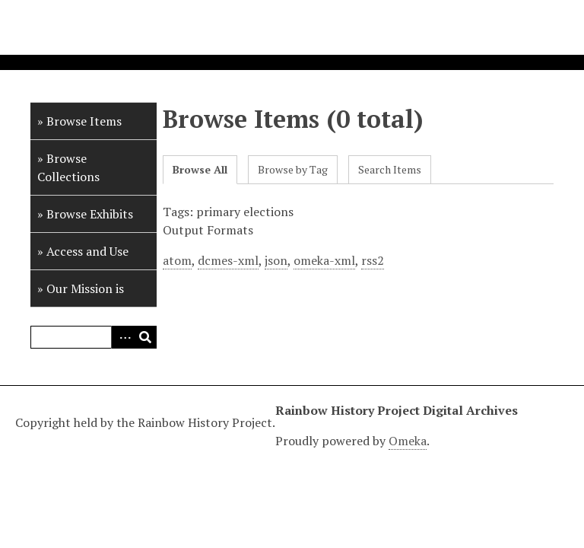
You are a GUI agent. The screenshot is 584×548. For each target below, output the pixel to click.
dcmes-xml (228, 260)
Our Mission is (85, 288)
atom (177, 260)
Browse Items (84, 121)
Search (145, 337)
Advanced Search (122, 337)
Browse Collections (68, 167)
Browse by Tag (293, 169)
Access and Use (87, 251)
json (276, 260)
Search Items (389, 169)
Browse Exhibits (89, 214)
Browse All (200, 169)
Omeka (408, 440)
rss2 (372, 260)
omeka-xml (324, 260)
